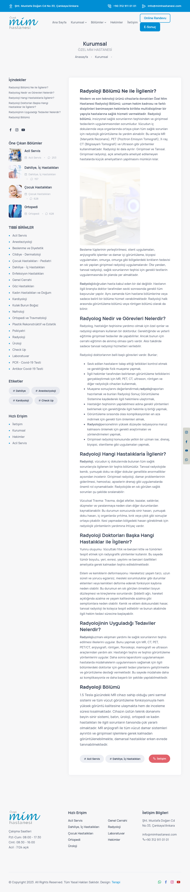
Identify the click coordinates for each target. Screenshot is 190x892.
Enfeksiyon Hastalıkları (28, 273)
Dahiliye (21, 391)
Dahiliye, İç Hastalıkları (126, 759)
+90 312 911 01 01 (124, 6)
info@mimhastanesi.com (164, 6)
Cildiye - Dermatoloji (26, 254)
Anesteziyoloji (22, 242)
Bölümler (97, 22)
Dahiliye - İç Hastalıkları (28, 267)
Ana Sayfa (59, 22)
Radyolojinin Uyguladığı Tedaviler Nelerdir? (35, 112)
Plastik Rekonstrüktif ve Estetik (34, 324)
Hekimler (116, 22)
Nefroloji (18, 312)
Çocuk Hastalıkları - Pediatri (31, 261)
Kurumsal (77, 22)
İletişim (132, 22)
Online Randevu (155, 18)
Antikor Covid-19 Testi (27, 369)
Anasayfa (81, 57)
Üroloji (17, 343)
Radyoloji (18, 337)
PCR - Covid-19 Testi (26, 362)
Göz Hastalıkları (23, 286)
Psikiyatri (18, 331)
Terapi (116, 882)
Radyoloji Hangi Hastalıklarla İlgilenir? (31, 98)
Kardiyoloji (19, 299)
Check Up (19, 350)
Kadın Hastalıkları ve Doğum (31, 293)
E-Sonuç (150, 27)
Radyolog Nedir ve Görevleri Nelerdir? (31, 92)
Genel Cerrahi (22, 280)
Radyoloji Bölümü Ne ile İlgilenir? (28, 87)
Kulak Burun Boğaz (25, 305)
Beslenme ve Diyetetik (27, 248)
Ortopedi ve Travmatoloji (29, 318)
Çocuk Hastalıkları (38, 187)
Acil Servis (93, 759)
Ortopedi (31, 207)
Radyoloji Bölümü (19, 117)
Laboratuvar (20, 356)
